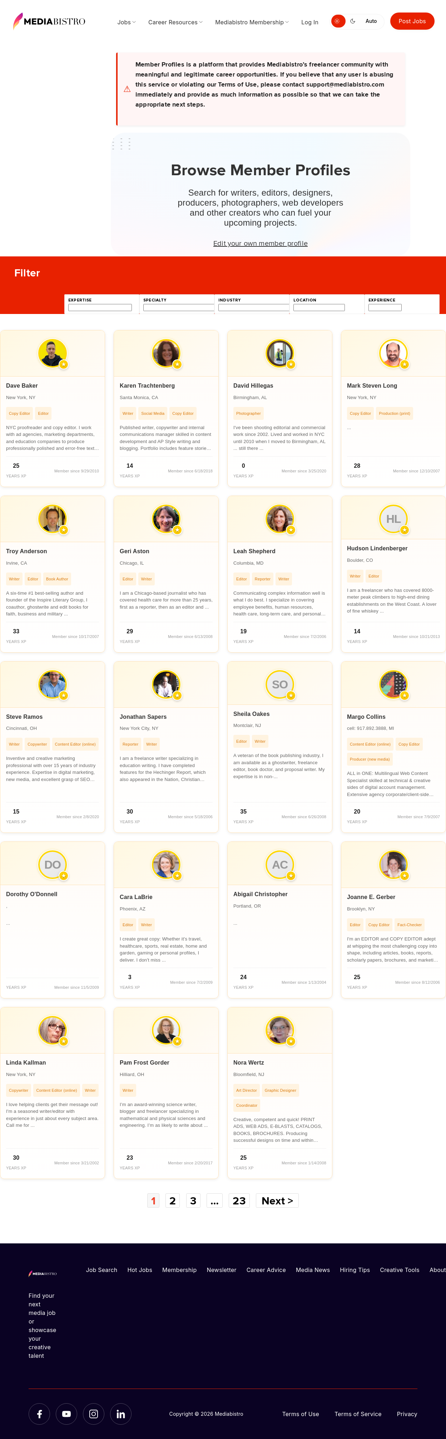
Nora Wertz (248, 1063)
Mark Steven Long (372, 386)
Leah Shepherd (254, 551)
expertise (80, 300)
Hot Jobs (139, 1269)
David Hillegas (253, 386)
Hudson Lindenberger (377, 548)
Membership (179, 1269)
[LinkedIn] (121, 1414)
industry (229, 300)
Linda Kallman (26, 1063)
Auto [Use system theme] (371, 21)
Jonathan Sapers (143, 717)
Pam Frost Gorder (144, 1063)
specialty (155, 300)
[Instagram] (93, 1414)
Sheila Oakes (251, 714)
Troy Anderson (26, 551)
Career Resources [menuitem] (173, 22)
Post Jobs (412, 21)
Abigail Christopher (260, 894)
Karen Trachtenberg (147, 386)
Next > (277, 1200)
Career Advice (266, 1269)
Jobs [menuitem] (124, 22)
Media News (313, 1269)
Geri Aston (134, 551)
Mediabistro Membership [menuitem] (249, 22)
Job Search (102, 1269)
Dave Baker (22, 386)
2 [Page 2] (172, 1200)
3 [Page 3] (193, 1200)
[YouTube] (66, 1414)
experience (381, 300)
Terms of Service (358, 1414)
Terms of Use (300, 1414)
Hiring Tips (355, 1269)
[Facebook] (39, 1414)
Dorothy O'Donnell (32, 894)
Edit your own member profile (260, 242)
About (438, 1269)
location (304, 300)
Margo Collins (366, 717)
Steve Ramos (24, 717)
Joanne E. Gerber (371, 897)
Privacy (407, 1414)
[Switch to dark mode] (354, 21)
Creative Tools (400, 1269)
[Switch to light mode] (338, 21)
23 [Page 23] (239, 1200)
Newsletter (221, 1269)
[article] (52, 408)
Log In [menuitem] (309, 22)
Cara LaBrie (136, 897)
